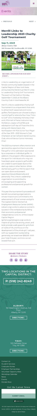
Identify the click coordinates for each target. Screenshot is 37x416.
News (3, 377)
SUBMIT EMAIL (18, 396)
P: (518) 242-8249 (19, 281)
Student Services (8, 364)
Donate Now (6, 382)
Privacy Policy (26, 409)
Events (4, 379)
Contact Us (5, 361)
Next (31, 21)
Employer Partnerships (10, 369)
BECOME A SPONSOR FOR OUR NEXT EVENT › (16, 75)
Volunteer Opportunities (11, 372)
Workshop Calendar (9, 374)
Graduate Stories (8, 366)
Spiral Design (21, 411)
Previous (7, 21)
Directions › (18, 318)
